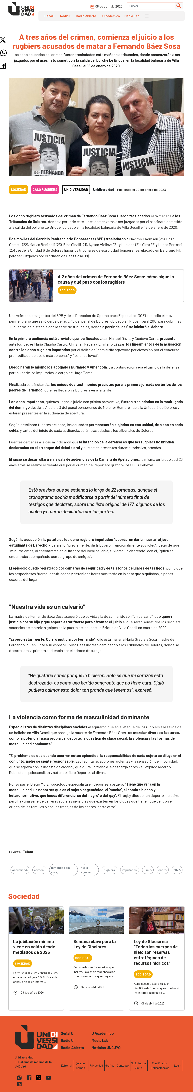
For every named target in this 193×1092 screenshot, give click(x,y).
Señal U (50, 16)
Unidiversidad (76, 189)
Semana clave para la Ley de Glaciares (95, 944)
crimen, (39, 870)
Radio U (65, 16)
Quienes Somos (81, 1065)
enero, (162, 870)
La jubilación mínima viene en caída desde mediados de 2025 (34, 947)
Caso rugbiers (45, 189)
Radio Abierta (86, 16)
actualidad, (20, 870)
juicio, (148, 870)
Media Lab (131, 16)
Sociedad (18, 189)
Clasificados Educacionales (160, 1065)
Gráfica (109, 1065)
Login (177, 1065)
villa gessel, (87, 870)
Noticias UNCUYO (106, 1047)
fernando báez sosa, (60, 870)
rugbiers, (109, 870)
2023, (177, 870)
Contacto (123, 1065)
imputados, (129, 870)
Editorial (66, 1065)
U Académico (110, 16)
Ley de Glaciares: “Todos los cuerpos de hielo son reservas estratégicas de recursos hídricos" (156, 952)
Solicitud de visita (138, 1065)
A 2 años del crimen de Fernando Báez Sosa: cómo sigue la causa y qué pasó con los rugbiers (116, 279)
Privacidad (96, 1065)
